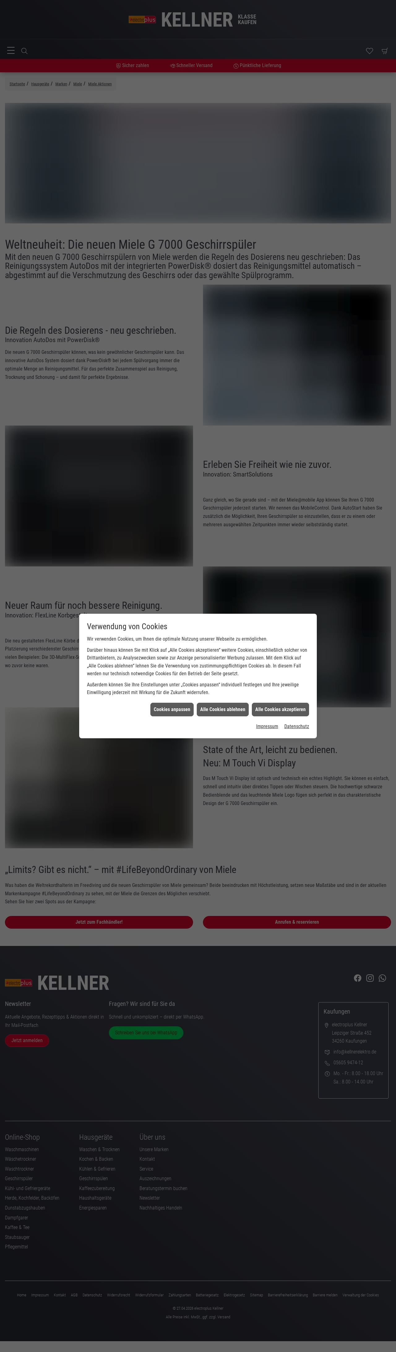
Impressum (267, 726)
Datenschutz (296, 726)
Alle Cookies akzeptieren (280, 709)
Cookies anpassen (172, 709)
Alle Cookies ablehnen (222, 709)
